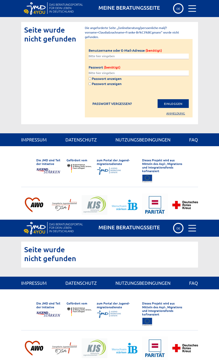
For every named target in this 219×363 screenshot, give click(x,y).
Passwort (104, 67)
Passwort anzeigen (105, 78)
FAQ (193, 139)
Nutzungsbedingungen (142, 139)
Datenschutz (81, 139)
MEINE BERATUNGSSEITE (129, 8)
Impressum (34, 139)
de (178, 8)
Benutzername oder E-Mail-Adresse (125, 50)
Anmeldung (175, 113)
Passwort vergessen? (112, 103)
